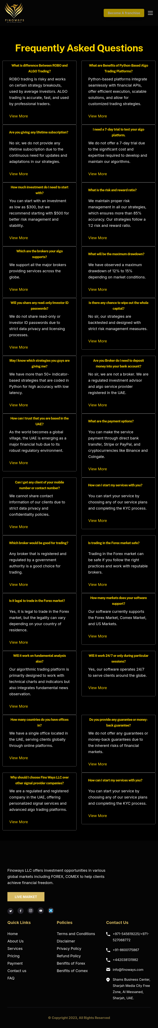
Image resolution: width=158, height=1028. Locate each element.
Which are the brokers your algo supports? (39, 254)
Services (15, 948)
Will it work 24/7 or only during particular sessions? (119, 659)
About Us (15, 941)
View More (18, 116)
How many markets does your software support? (118, 601)
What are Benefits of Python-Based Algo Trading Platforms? (118, 68)
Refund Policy (69, 956)
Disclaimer (66, 941)
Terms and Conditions (76, 934)
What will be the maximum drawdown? (116, 254)
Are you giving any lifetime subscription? (38, 132)
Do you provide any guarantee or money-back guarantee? (118, 723)
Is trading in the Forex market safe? (113, 543)
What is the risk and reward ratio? (112, 190)
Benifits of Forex (71, 963)
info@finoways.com (128, 970)
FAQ (11, 978)
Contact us (16, 971)
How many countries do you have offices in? (39, 723)
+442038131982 (125, 960)
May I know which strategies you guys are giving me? (39, 363)
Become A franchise (124, 13)
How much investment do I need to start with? (39, 190)
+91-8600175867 (126, 950)
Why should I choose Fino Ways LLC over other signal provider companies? (39, 780)
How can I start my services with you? (115, 485)
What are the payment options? (111, 421)
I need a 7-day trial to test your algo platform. (118, 132)
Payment (15, 963)
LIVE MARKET (26, 897)
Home (12, 934)
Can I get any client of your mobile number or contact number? (39, 485)
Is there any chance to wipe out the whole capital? (118, 306)
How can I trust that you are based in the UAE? (39, 421)
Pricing (13, 956)
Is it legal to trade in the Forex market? (37, 601)
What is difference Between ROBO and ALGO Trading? (40, 68)
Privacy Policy (69, 948)
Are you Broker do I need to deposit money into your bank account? (118, 363)
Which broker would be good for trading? (38, 543)
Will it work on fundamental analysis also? (39, 659)
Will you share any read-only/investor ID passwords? (39, 306)
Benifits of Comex (72, 971)
